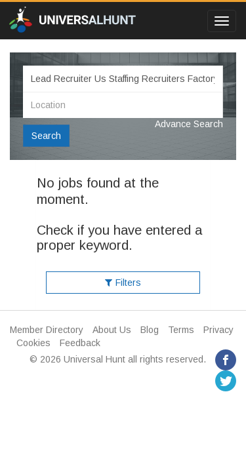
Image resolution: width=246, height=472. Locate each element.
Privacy (218, 329)
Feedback (80, 343)
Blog (149, 329)
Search (46, 135)
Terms (181, 329)
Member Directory (46, 329)
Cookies (33, 343)
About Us (111, 329)
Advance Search (189, 124)
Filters (123, 282)
